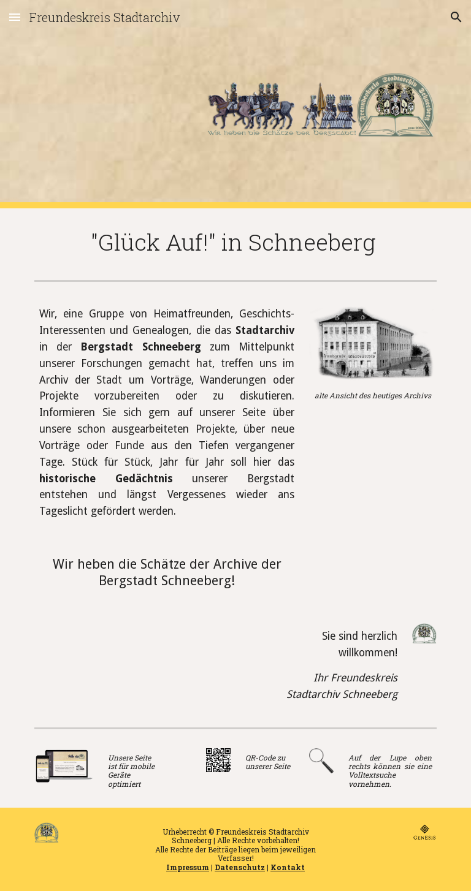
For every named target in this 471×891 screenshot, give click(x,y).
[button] (14, 17)
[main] (235, 241)
